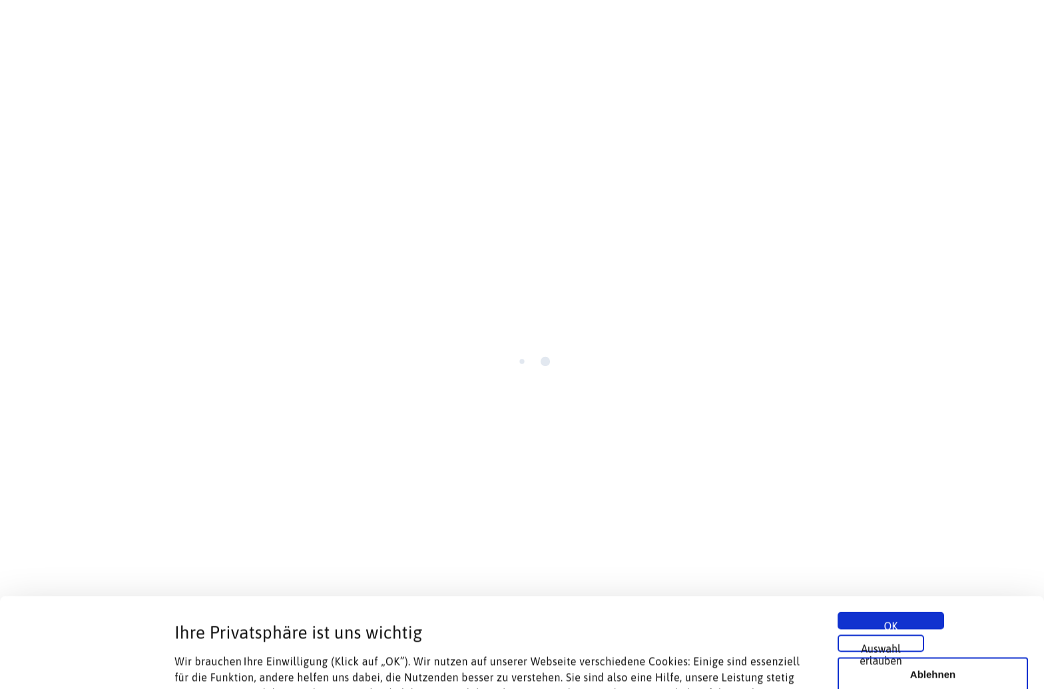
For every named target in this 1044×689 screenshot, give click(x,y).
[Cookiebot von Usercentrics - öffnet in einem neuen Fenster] (86, 663)
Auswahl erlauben (881, 558)
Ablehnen (932, 584)
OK (891, 535)
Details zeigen (708, 662)
